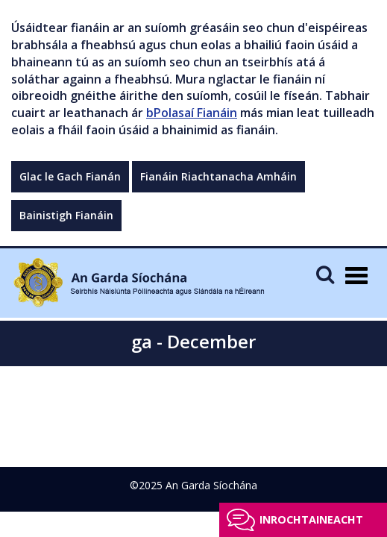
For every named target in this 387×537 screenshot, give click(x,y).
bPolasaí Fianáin (191, 112)
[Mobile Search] (325, 274)
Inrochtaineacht (311, 519)
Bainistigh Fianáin (66, 215)
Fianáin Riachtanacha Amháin (218, 176)
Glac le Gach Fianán (70, 176)
